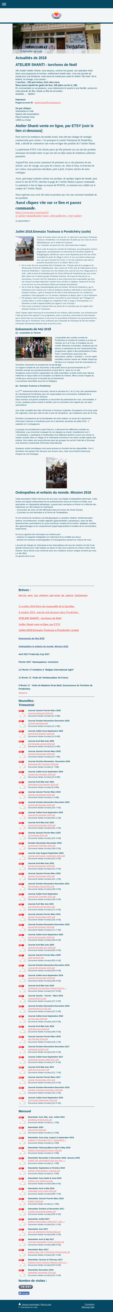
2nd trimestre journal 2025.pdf (41, 744)
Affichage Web (87, 1307)
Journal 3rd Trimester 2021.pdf (41, 896)
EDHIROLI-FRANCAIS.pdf (40, 1120)
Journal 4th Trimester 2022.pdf (41, 845)
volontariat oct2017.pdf (38, 1049)
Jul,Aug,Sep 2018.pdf (37, 1019)
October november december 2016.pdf (45, 1090)
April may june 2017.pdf (38, 1070)
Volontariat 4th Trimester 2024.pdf (43, 764)
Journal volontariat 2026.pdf (40, 713)
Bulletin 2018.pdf (35, 1201)
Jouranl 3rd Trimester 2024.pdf (41, 774)
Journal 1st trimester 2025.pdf (41, 754)
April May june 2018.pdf (38, 1029)
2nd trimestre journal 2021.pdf (41, 907)
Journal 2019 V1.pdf (37, 998)
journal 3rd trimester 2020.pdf (41, 937)
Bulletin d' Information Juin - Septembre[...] (47, 1140)
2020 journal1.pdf (35, 957)
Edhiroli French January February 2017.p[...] (47, 1262)
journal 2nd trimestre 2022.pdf (41, 866)
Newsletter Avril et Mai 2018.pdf (42, 1191)
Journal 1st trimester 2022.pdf (41, 876)
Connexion (89, 1304)
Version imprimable (29, 1304)
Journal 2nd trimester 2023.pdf (41, 825)
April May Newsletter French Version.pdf (46, 1242)
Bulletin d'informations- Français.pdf (44, 1171)
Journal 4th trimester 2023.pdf (41, 805)
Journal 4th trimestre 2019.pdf (41, 968)
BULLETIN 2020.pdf (37, 1130)
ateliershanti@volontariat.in (48, 102)
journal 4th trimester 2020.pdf (41, 927)
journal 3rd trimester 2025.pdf (41, 733)
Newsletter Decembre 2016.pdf (42, 1272)
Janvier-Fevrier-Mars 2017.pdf (41, 1080)
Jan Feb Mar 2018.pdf (38, 1039)
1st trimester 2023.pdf (38, 835)
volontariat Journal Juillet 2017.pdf (43, 1059)
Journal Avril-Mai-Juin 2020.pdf (42, 947)
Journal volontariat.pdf (38, 723)
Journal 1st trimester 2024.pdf (41, 795)
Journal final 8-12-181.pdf (39, 1008)
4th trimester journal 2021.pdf (41, 886)
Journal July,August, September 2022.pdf (46, 856)
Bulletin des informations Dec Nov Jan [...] (46, 1160)
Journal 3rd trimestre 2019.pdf (41, 978)
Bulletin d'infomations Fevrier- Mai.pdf (45, 1150)
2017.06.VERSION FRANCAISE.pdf (44, 1232)
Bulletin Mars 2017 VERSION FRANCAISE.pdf (49, 1252)
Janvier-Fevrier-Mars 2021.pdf (41, 917)
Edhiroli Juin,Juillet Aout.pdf (40, 1181)
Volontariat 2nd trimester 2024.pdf (43, 784)
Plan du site (46, 1304)
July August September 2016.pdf (42, 1100)
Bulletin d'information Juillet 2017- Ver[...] (46, 1221)
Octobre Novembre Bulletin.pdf (42, 1211)
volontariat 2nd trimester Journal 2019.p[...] (47, 988)
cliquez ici (23, 692)
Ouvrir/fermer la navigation (56, 4)
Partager (24, 1293)
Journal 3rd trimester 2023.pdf (41, 815)
